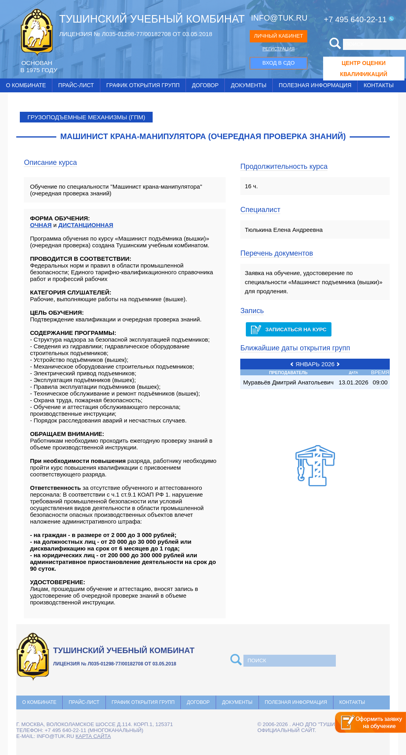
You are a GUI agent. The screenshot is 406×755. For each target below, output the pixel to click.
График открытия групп (143, 85)
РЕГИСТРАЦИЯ (278, 48)
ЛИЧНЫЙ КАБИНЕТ (278, 36)
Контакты (379, 85)
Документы (248, 85)
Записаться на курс (288, 329)
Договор (205, 85)
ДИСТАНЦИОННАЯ (85, 225)
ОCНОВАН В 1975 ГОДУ (38, 66)
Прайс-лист (76, 85)
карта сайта (93, 736)
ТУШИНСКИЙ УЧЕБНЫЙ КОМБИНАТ (152, 19)
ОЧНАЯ (41, 225)
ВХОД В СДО (278, 63)
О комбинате (26, 85)
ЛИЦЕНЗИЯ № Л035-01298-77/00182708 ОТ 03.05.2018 (135, 34)
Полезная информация (315, 85)
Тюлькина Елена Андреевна (284, 229)
